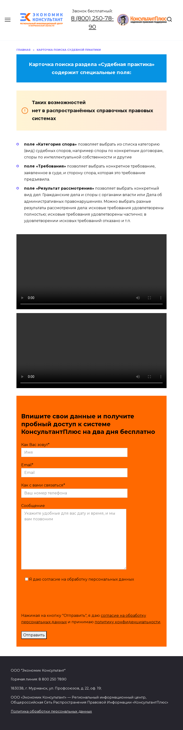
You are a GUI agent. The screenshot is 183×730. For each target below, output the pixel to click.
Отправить (34, 635)
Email (74, 469)
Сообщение (73, 536)
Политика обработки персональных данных (51, 711)
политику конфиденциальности (127, 622)
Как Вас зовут (74, 448)
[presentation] (57, 596)
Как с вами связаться (74, 489)
